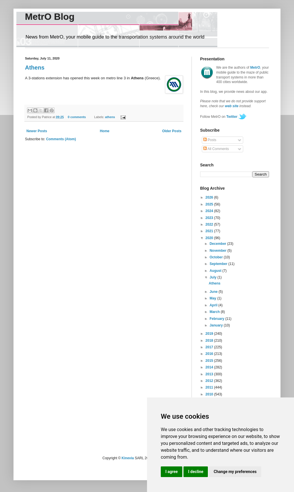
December (218, 244)
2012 (210, 381)
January (217, 325)
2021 (210, 231)
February (217, 319)
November (218, 251)
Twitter (231, 117)
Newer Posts (36, 131)
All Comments (216, 149)
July (213, 277)
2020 (210, 238)
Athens (35, 67)
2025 (210, 204)
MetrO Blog (49, 16)
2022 (210, 224)
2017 (210, 347)
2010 (210, 394)
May (213, 298)
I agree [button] (171, 471)
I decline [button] (195, 471)
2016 (210, 354)
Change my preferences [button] (235, 471)
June (214, 292)
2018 (210, 341)
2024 (210, 211)
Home (104, 131)
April (214, 305)
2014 (210, 367)
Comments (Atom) (61, 139)
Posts (209, 140)
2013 (210, 374)
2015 (210, 361)
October (217, 257)
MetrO (255, 68)
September (219, 264)
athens (110, 117)
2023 (210, 218)
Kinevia (128, 458)
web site (231, 106)
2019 (210, 334)
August (216, 271)
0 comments (77, 117)
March (215, 312)
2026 (210, 197)
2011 (210, 387)
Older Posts (171, 131)
